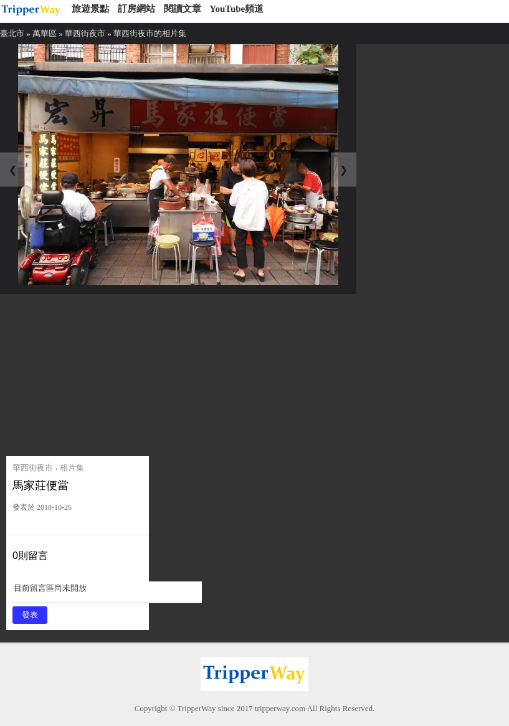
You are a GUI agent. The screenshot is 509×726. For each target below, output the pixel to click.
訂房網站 (136, 9)
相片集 (72, 467)
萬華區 (44, 33)
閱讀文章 (182, 9)
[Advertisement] (101, 372)
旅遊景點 (90, 9)
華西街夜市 (85, 33)
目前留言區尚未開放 (107, 592)
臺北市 (12, 33)
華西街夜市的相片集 (149, 33)
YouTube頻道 (236, 9)
